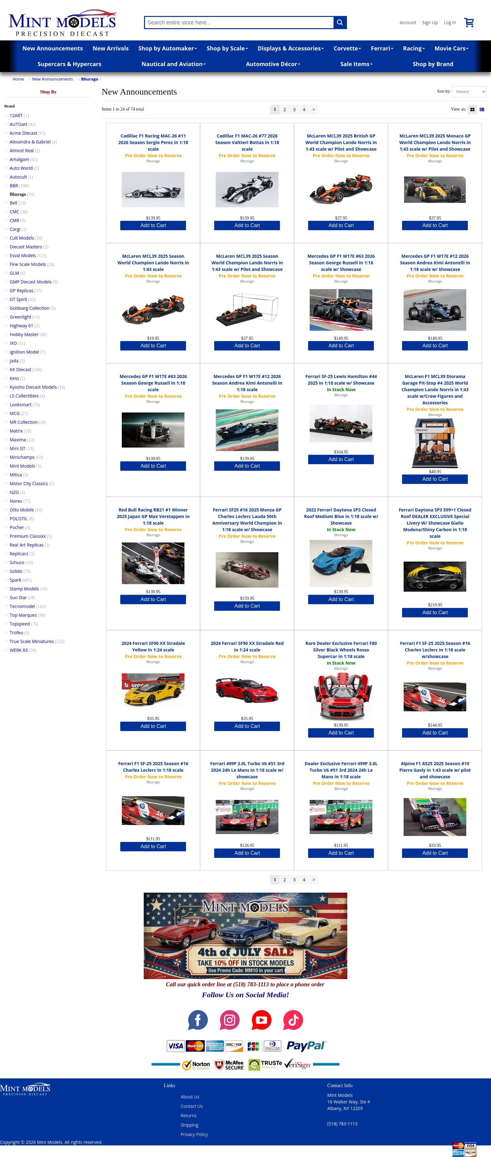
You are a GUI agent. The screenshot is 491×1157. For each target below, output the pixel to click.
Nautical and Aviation (174, 64)
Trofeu (16, 633)
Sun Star (18, 597)
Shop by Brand (433, 64)
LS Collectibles (24, 396)
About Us (190, 1097)
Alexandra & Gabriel (30, 142)
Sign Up (430, 22)
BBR (14, 186)
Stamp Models (24, 589)
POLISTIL (19, 518)
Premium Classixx (28, 536)
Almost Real (22, 150)
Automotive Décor (273, 64)
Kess (14, 378)
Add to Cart (153, 225)
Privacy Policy (194, 1134)
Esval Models (23, 255)
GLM (14, 273)
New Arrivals (111, 48)
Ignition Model (24, 352)
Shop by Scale (227, 48)
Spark (15, 580)
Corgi (15, 229)
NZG (14, 492)
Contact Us (192, 1106)
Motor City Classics (29, 483)
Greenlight (20, 317)
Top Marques (23, 615)
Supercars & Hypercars (69, 64)
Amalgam (19, 159)
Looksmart (21, 404)
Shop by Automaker (167, 48)
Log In (450, 22)
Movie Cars (452, 48)
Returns (189, 1115)
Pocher (17, 527)
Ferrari (382, 48)
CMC (14, 212)
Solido (16, 571)
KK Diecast (20, 369)
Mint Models (22, 466)
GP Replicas (22, 290)
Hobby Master (24, 334)
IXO (13, 343)
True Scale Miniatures (32, 641)
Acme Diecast (23, 133)
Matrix (16, 431)
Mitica (16, 475)
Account (408, 22)
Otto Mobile (22, 510)
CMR (14, 220)
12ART (16, 115)
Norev (16, 501)
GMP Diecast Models (31, 282)
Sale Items (356, 64)
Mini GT (17, 448)
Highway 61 (21, 326)
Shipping (190, 1125)
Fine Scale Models (28, 264)
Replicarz (19, 554)
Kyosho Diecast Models (33, 387)
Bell (13, 203)
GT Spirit (18, 299)
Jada (14, 361)
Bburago (89, 79)
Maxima (18, 440)
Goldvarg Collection (29, 308)
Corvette (347, 48)
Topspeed (20, 624)
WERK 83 (19, 650)
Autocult (18, 177)
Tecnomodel (22, 606)
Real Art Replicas (27, 545)
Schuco (17, 562)
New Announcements (53, 48)
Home (18, 79)
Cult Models (22, 238)
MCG (15, 413)
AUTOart (18, 124)
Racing (414, 48)
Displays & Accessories (291, 48)
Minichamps (22, 457)
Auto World (21, 168)
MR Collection (24, 422)
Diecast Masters (26, 247)
